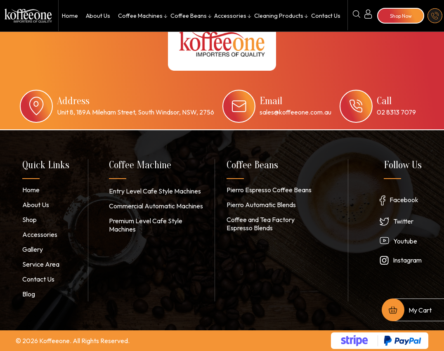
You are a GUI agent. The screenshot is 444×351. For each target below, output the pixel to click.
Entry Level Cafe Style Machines (155, 191)
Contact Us (325, 15)
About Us (97, 15)
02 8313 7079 (396, 112)
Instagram (407, 260)
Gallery (32, 249)
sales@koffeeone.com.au (295, 112)
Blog (28, 294)
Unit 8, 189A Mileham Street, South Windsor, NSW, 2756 (135, 112)
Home (69, 15)
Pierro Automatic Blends (261, 205)
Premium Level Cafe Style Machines (145, 225)
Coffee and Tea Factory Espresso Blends (261, 223)
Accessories (230, 15)
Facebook (404, 200)
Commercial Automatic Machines (156, 206)
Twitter (403, 221)
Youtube (405, 241)
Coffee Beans (188, 15)
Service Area (40, 264)
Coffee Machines (139, 15)
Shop (29, 219)
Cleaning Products (278, 15)
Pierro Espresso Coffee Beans (269, 190)
